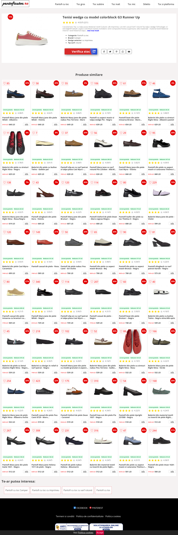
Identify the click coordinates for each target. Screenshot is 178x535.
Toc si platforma (166, 4)
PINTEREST (96, 507)
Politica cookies (113, 516)
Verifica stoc (84, 51)
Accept (100, 532)
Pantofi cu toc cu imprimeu (45, 490)
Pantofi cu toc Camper (17, 490)
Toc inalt (116, 4)
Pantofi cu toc (62, 4)
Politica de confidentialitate (90, 516)
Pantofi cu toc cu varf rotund (78, 490)
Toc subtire (98, 4)
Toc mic (131, 4)
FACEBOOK (81, 507)
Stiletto (146, 4)
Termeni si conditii (65, 516)
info (26, 124)
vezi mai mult (93, 30)
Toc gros (81, 4)
